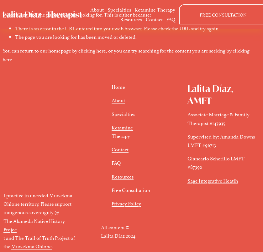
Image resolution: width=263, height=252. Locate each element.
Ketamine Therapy (154, 9)
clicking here (92, 50)
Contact (154, 19)
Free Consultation (131, 190)
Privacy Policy (126, 203)
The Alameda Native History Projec (34, 225)
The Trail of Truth (34, 237)
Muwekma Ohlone (31, 246)
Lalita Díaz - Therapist (42, 14)
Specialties (119, 9)
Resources (131, 19)
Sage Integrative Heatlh (212, 180)
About (97, 9)
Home (118, 86)
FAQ (170, 19)
